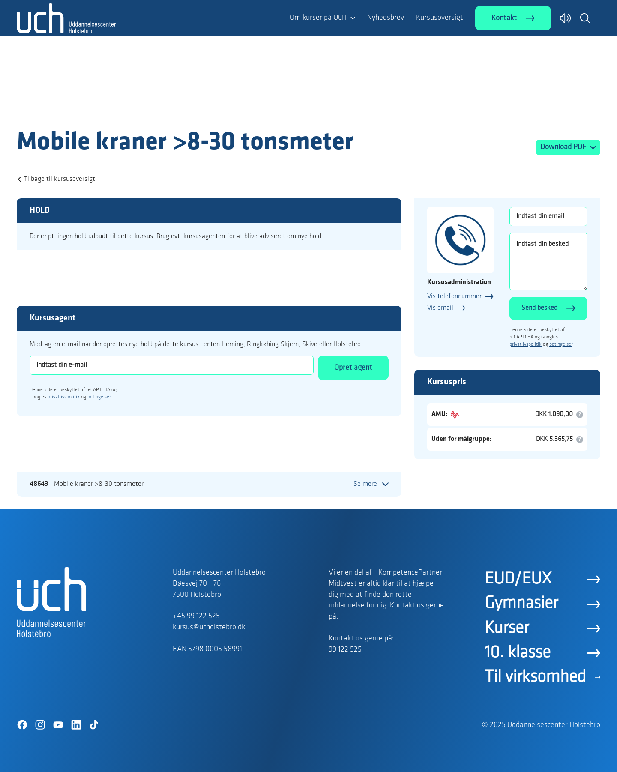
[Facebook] (22, 725)
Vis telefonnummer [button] (454, 296)
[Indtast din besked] (548, 261)
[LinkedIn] (76, 725)
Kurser (507, 628)
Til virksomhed (535, 677)
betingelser (99, 397)
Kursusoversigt (439, 18)
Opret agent (353, 368)
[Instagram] (40, 725)
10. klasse (518, 652)
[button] (585, 18)
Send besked (539, 308)
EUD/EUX (518, 579)
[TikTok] (94, 725)
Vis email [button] (440, 308)
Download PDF (564, 147)
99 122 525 (345, 650)
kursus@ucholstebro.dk (209, 627)
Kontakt (504, 18)
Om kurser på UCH (318, 18)
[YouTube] (58, 725)
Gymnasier (521, 603)
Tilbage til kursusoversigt (59, 179)
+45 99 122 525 (196, 616)
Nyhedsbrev (385, 18)
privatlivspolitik (64, 397)
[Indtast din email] (548, 216)
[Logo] (66, 111)
